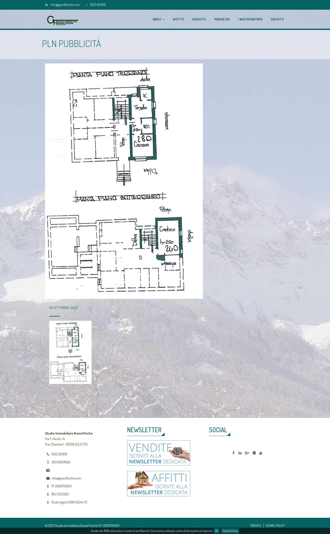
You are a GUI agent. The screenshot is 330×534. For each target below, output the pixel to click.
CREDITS (255, 525)
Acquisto (199, 19)
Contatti (277, 19)
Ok (216, 531)
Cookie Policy (230, 531)
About (158, 19)
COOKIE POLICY (275, 525)
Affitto (178, 19)
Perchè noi (222, 19)
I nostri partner (250, 19)
